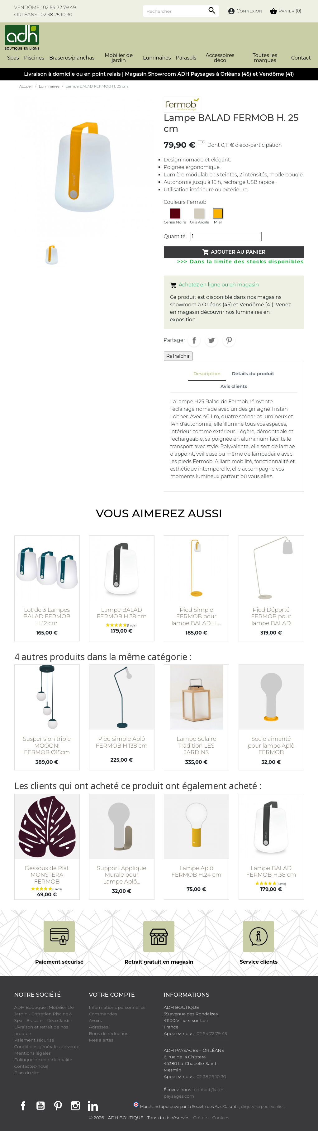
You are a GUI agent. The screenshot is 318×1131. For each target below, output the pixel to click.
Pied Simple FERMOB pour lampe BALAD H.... (196, 616)
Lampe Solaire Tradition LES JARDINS (196, 746)
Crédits (200, 1117)
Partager (194, 340)
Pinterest (229, 340)
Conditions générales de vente (46, 1046)
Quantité (175, 236)
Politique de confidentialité (43, 1059)
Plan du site (27, 1073)
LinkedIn (93, 1106)
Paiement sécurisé (34, 1040)
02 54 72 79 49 (59, 7)
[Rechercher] (181, 11)
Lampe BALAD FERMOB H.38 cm (121, 613)
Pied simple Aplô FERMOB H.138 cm (121, 742)
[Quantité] (226, 236)
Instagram (75, 1106)
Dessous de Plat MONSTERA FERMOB (47, 875)
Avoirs (95, 1020)
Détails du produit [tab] (253, 373)
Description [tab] (207, 373)
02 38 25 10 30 (56, 14)
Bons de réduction (109, 1033)
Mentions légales (32, 1053)
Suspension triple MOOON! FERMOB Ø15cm (47, 746)
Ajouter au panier (234, 252)
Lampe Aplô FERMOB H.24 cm (196, 872)
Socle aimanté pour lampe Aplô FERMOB (271, 746)
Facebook (23, 1106)
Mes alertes (101, 1040)
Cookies (220, 1117)
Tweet (211, 340)
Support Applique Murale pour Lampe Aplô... (121, 875)
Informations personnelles (117, 1007)
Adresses (98, 1027)
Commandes (103, 1014)
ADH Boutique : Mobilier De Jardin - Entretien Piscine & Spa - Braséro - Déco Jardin (44, 1013)
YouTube (40, 1106)
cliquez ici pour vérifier (262, 1106)
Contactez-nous (31, 1066)
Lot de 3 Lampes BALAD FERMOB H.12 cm (46, 616)
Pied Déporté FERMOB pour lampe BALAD (271, 616)
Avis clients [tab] (234, 386)
